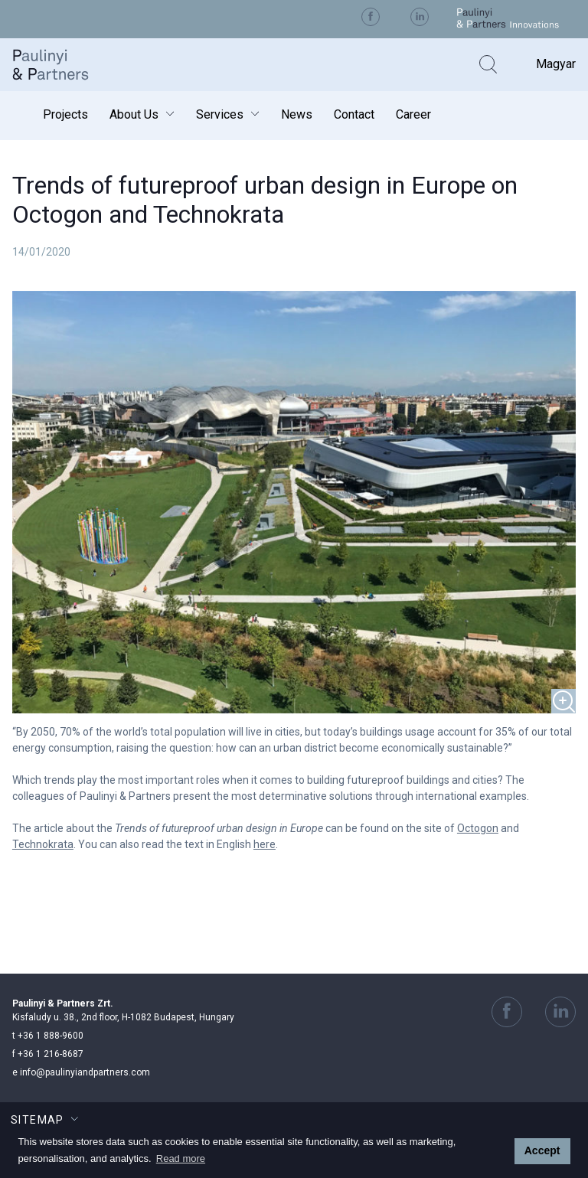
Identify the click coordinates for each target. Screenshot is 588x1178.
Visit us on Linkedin (419, 17)
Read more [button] (180, 1158)
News (296, 114)
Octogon (477, 828)
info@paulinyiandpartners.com (81, 1072)
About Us (133, 114)
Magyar (556, 64)
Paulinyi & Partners (62, 64)
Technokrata (43, 844)
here (264, 844)
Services (219, 114)
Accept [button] (542, 1150)
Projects (65, 114)
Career (413, 114)
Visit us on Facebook (370, 17)
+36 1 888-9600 (47, 1035)
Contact (354, 114)
